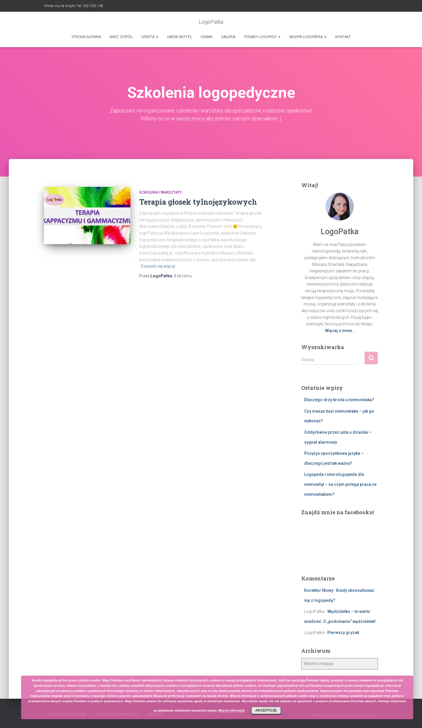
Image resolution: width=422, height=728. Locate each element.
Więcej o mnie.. (339, 330)
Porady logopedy (262, 37)
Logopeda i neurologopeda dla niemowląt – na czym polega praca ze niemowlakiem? (340, 484)
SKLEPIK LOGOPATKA (307, 37)
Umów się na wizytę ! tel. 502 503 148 (73, 6)
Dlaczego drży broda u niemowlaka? (339, 399)
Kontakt (343, 37)
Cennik (206, 37)
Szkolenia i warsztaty (160, 192)
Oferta (149, 37)
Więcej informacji (231, 710)
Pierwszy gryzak (343, 632)
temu (183, 276)
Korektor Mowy (318, 590)
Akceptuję (266, 710)
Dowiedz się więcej (158, 266)
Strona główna (86, 37)
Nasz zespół (121, 37)
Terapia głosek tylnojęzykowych (198, 202)
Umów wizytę (179, 37)
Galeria (228, 37)
